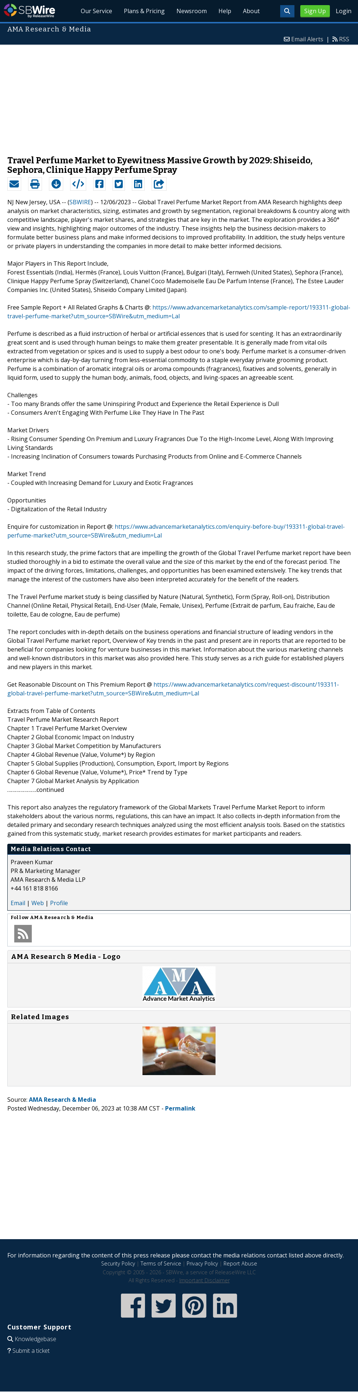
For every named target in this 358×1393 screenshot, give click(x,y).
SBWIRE (80, 202)
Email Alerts (307, 39)
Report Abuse (240, 1263)
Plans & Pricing (144, 11)
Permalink (180, 1108)
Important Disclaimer (204, 1280)
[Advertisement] (179, 96)
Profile (59, 903)
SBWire (29, 11)
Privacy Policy (202, 1263)
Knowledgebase (35, 1339)
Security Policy (118, 1263)
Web (37, 903)
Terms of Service (161, 1263)
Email (18, 903)
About (251, 11)
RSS (344, 39)
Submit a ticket (31, 1351)
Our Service (96, 11)
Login (343, 11)
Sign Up (315, 11)
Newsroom (191, 11)
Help (224, 11)
